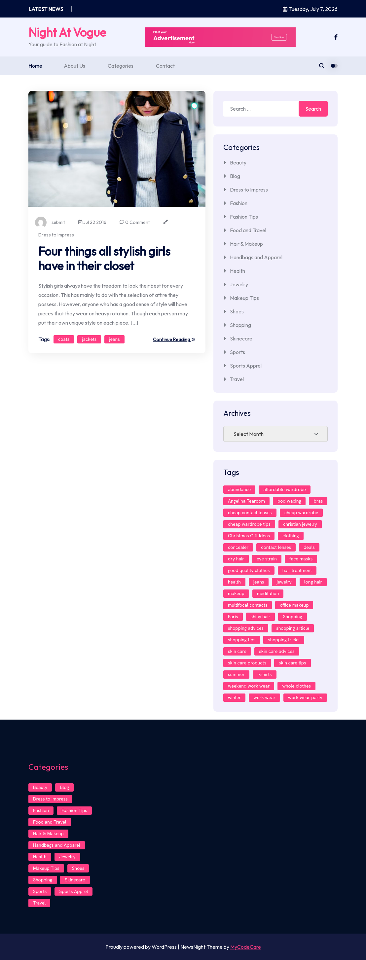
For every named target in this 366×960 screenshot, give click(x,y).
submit (50, 222)
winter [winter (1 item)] (234, 697)
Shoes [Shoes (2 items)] (78, 868)
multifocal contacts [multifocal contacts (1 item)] (247, 605)
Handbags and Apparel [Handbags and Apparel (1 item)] (56, 845)
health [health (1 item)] (234, 582)
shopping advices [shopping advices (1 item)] (246, 628)
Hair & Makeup (246, 243)
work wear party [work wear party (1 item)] (305, 697)
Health (237, 270)
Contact (165, 65)
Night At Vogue (67, 32)
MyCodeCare (245, 946)
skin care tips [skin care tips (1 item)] (292, 663)
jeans (114, 339)
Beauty (238, 162)
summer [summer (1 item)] (236, 674)
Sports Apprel (246, 365)
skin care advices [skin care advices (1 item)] (276, 651)
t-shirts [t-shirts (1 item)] (264, 674)
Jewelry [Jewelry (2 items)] (67, 857)
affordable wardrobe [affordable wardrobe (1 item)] (284, 489)
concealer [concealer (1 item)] (238, 547)
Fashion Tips (244, 216)
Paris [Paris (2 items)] (233, 617)
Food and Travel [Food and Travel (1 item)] (49, 822)
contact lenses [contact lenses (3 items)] (276, 547)
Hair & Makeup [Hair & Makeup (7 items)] (48, 833)
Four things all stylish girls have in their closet (104, 258)
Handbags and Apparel (256, 257)
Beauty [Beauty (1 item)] (40, 787)
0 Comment (135, 222)
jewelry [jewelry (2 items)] (283, 582)
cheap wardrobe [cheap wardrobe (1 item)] (301, 513)
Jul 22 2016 (92, 222)
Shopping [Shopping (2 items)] (292, 617)
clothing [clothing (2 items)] (290, 536)
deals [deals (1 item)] (309, 547)
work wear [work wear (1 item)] (264, 697)
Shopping (240, 325)
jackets (89, 339)
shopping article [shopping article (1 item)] (292, 628)
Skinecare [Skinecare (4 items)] (75, 880)
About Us (74, 65)
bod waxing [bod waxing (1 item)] (289, 501)
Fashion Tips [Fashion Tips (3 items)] (74, 810)
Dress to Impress (56, 235)
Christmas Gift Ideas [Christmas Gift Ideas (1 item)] (249, 536)
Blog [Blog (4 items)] (64, 787)
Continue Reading (174, 339)
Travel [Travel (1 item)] (39, 903)
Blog (235, 176)
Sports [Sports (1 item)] (40, 891)
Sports (237, 352)
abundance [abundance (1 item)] (239, 489)
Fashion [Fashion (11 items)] (41, 810)
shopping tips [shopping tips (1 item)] (241, 640)
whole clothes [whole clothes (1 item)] (296, 686)
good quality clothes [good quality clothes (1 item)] (249, 570)
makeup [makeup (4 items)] (236, 593)
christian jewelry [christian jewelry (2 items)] (300, 524)
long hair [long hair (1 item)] (313, 582)
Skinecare (241, 338)
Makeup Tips (244, 298)
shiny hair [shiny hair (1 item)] (261, 617)
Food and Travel (248, 230)
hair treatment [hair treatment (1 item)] (297, 570)
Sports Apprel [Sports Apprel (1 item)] (73, 891)
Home (35, 65)
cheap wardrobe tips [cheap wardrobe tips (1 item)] (249, 524)
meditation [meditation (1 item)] (268, 593)
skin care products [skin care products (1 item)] (247, 663)
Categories (120, 65)
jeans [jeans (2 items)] (258, 582)
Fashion (238, 203)
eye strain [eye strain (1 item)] (267, 559)
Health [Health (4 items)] (40, 857)
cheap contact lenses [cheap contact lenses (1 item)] (250, 513)
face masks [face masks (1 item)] (300, 559)
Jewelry (239, 284)
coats (63, 339)
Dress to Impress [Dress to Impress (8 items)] (50, 799)
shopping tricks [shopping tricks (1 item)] (283, 640)
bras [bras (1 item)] (318, 501)
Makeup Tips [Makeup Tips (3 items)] (46, 868)
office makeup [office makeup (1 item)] (294, 605)
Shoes (237, 311)
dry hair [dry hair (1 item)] (236, 559)
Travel (237, 379)
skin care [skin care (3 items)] (237, 651)
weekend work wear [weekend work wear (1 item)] (249, 686)
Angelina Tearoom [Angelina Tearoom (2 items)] (246, 501)
